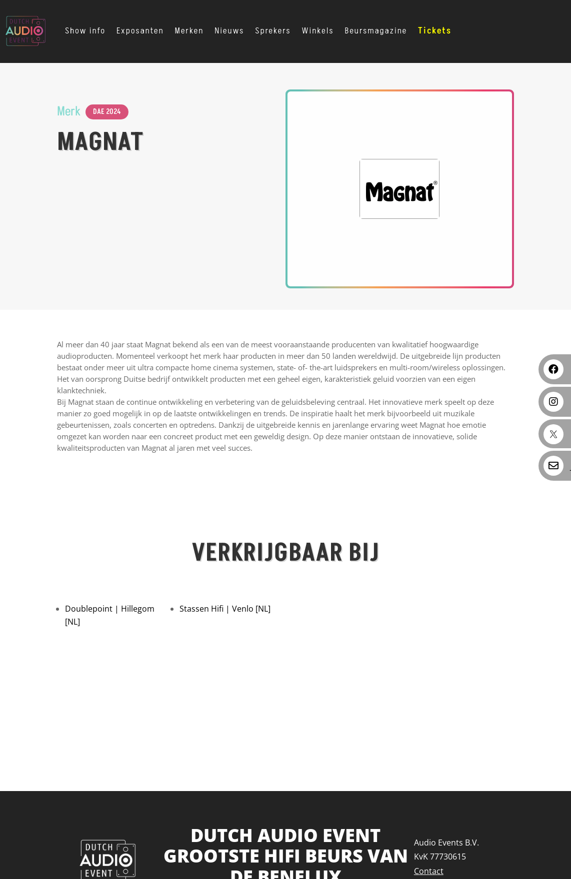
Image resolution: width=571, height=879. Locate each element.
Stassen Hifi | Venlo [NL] (225, 608)
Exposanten (140, 30)
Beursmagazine (376, 30)
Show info (85, 30)
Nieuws (229, 30)
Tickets (435, 30)
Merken (189, 30)
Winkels (318, 30)
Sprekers (272, 30)
